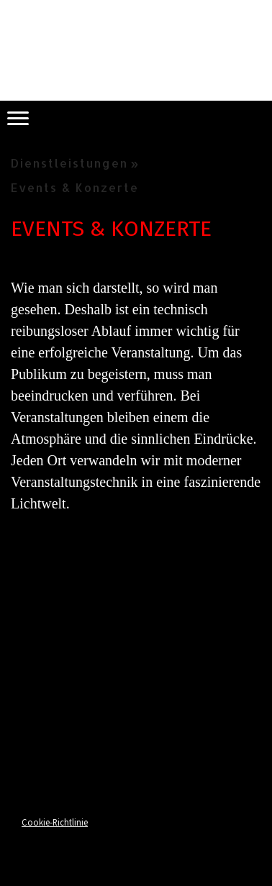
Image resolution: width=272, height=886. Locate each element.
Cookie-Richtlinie (55, 822)
